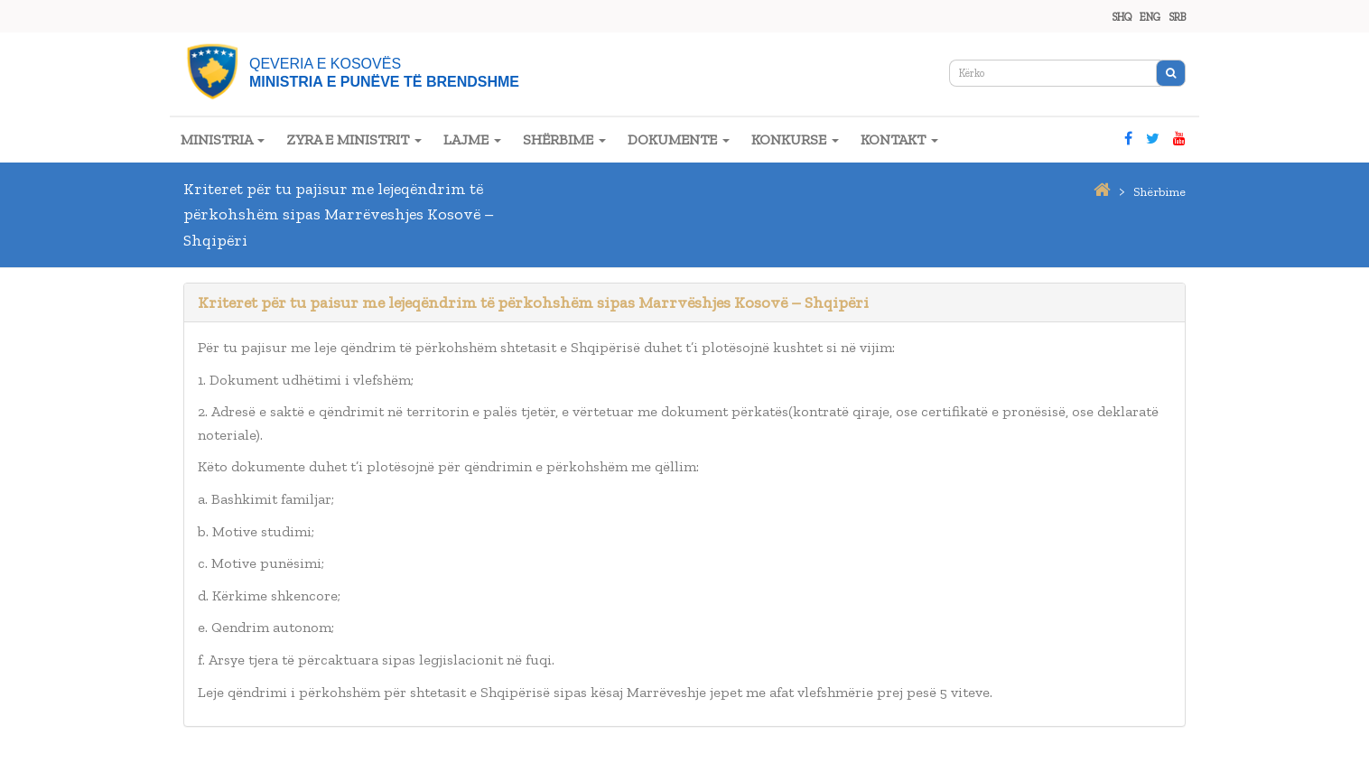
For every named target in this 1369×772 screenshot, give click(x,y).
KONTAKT (899, 139)
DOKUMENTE (679, 139)
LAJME (472, 139)
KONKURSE (795, 139)
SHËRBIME (564, 139)
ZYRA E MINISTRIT (354, 139)
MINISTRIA (223, 139)
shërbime (1159, 192)
